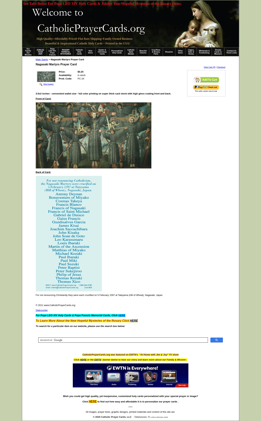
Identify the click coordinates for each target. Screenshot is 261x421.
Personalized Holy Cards (117, 52)
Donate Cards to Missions (218, 52)
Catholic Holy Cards (79, 52)
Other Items (180, 52)
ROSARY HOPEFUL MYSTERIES (66, 52)
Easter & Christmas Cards (102, 52)
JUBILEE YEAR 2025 (40, 52)
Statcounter (42, 310)
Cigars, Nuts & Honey (191, 52)
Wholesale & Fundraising (204, 52)
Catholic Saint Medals (130, 52)
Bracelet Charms (143, 52)
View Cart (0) (209, 67)
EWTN (97, 359)
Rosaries (169, 52)
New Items (90, 52)
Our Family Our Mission (28, 52)
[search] (122, 340)
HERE (83, 359)
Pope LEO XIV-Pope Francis (52, 52)
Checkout (221, 67)
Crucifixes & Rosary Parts (156, 52)
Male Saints (42, 59)
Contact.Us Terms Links (231, 52)
